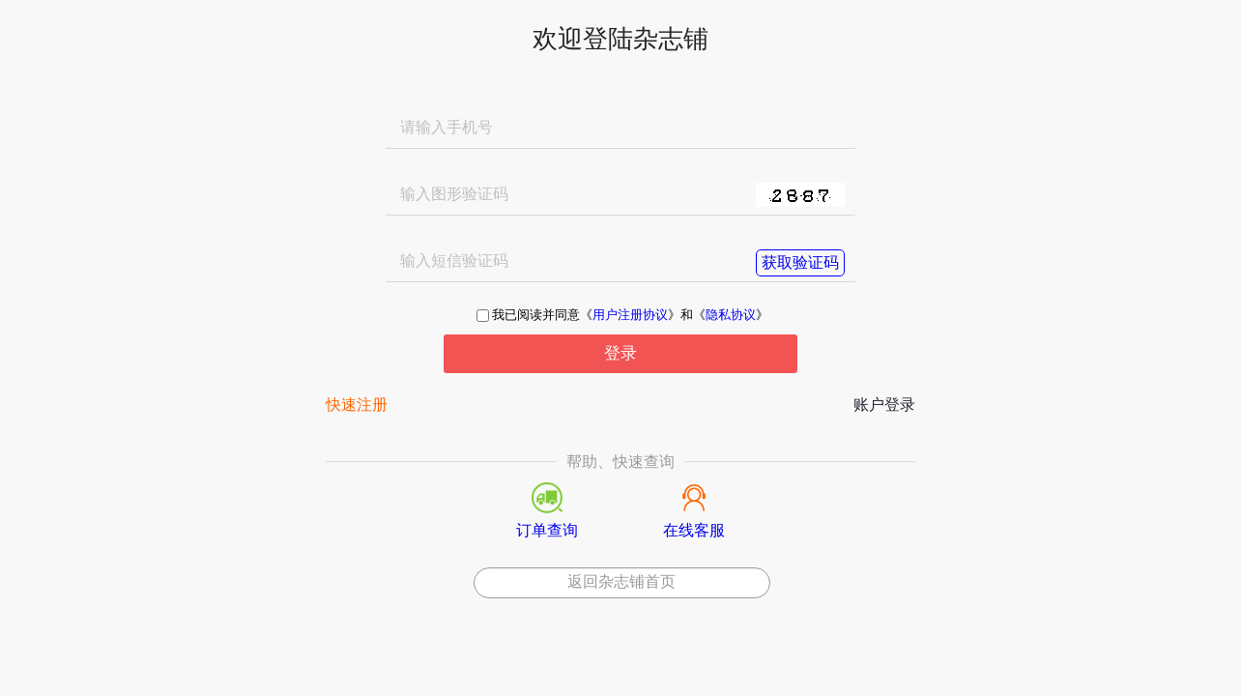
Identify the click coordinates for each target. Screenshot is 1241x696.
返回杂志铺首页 (621, 581)
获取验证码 (800, 262)
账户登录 (884, 405)
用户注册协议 (630, 315)
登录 (620, 353)
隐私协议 (731, 315)
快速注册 (357, 405)
